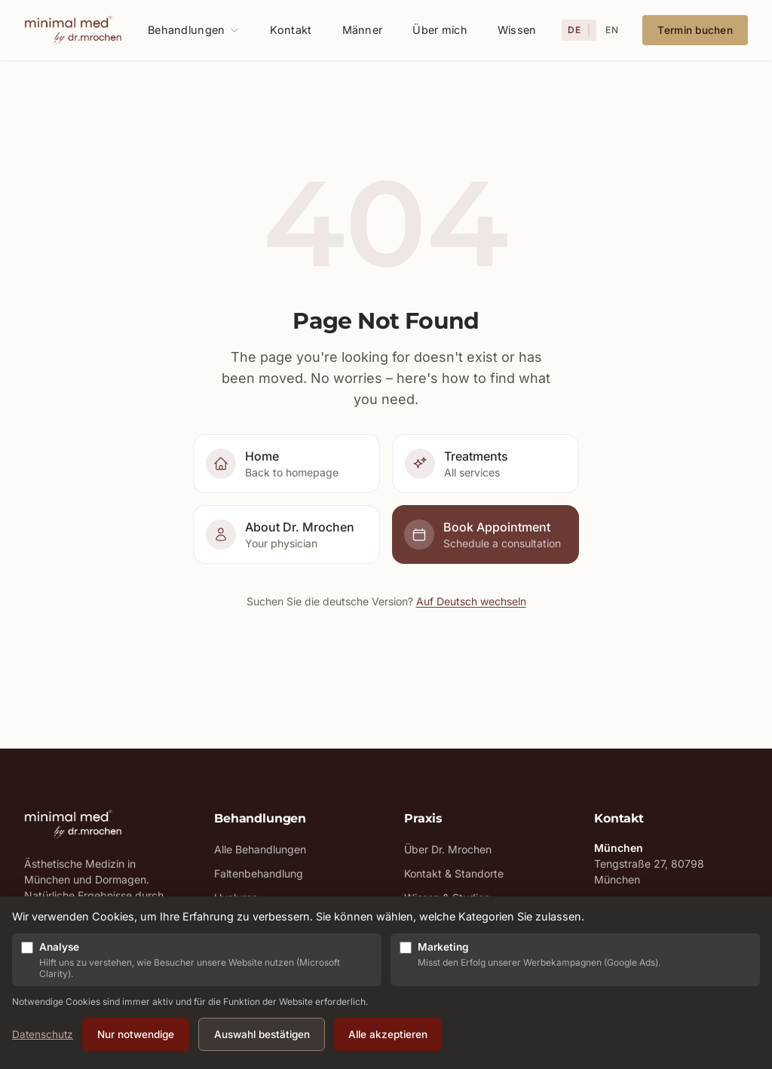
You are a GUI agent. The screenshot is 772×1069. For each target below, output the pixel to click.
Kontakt (290, 29)
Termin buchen (695, 30)
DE (574, 29)
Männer (362, 29)
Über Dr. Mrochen (448, 849)
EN (611, 29)
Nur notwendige (135, 1034)
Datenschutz (42, 1034)
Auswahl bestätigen (262, 1034)
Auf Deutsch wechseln (471, 601)
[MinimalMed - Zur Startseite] (73, 30)
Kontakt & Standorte (454, 873)
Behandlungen (194, 29)
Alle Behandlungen (260, 849)
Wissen (517, 29)
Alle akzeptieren (387, 1034)
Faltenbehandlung (258, 873)
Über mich (439, 29)
